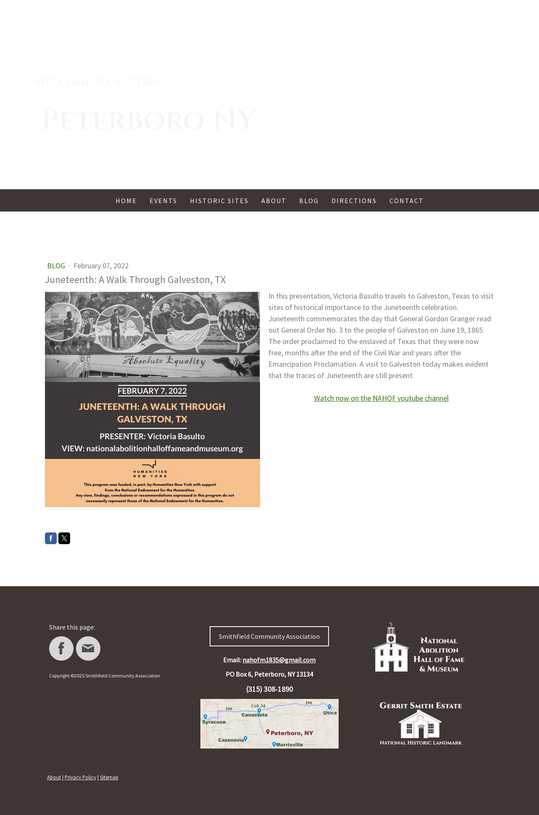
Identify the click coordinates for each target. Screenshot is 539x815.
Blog (309, 200)
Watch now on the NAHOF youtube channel (381, 398)
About (274, 200)
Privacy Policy (80, 777)
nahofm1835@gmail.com (279, 660)
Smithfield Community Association (269, 636)
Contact (406, 200)
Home (126, 200)
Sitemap (109, 777)
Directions (354, 200)
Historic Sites (219, 200)
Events (163, 200)
